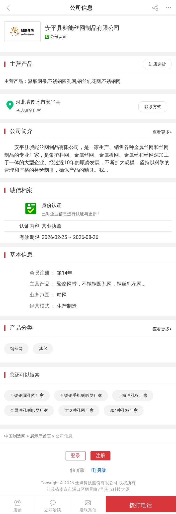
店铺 (17, 506)
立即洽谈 (53, 506)
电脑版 (98, 470)
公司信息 (64, 436)
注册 (100, 455)
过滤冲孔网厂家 (79, 410)
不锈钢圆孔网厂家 (27, 395)
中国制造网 (14, 436)
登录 (75, 455)
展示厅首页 (40, 436)
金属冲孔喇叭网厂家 (29, 410)
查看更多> (162, 132)
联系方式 (152, 106)
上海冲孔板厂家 (133, 395)
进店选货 (157, 64)
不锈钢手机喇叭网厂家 (81, 395)
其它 (43, 348)
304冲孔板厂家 (123, 410)
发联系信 (88, 506)
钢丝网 (16, 348)
